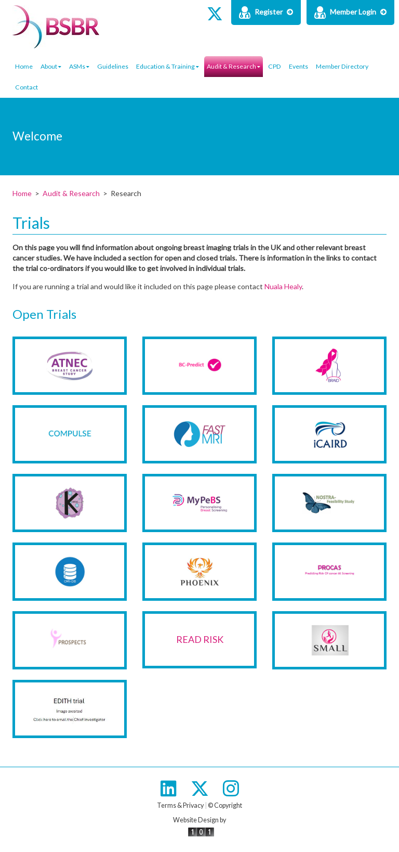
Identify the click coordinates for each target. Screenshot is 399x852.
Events (298, 66)
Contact (26, 87)
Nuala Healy (283, 286)
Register (266, 12)
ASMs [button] (79, 66)
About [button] (51, 66)
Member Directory (342, 66)
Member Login (350, 12)
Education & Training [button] (167, 66)
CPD (274, 66)
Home (24, 66)
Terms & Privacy (180, 805)
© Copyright (225, 805)
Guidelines (112, 66)
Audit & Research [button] (233, 66)
